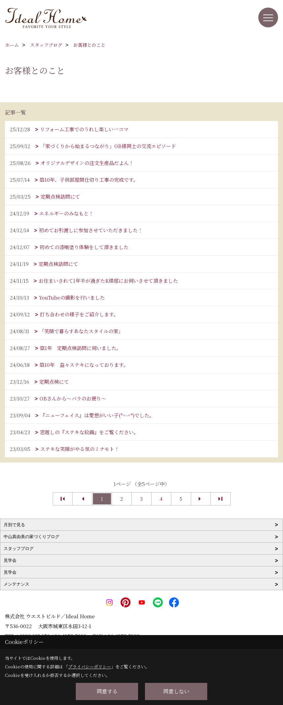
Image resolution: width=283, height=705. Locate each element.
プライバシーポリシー (89, 666)
